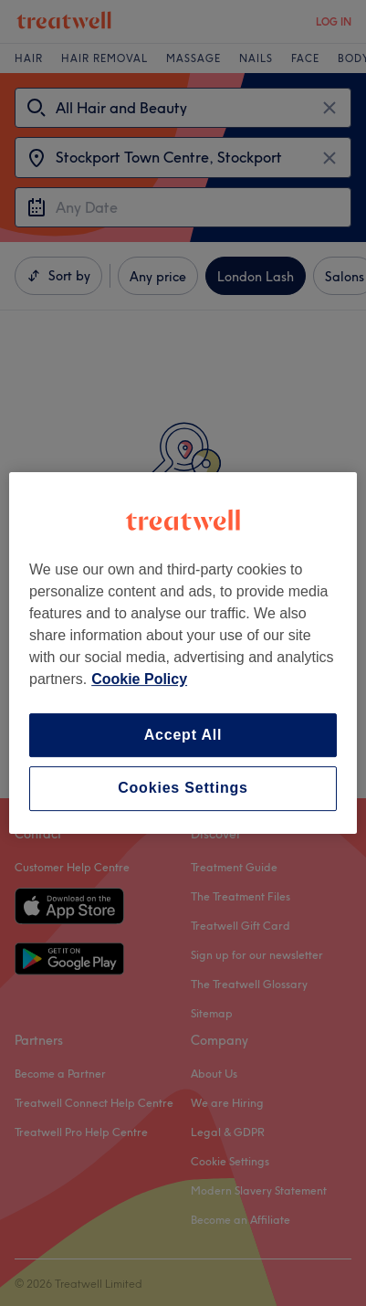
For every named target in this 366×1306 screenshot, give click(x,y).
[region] (183, 653)
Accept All (183, 735)
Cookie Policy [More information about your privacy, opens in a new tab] (139, 679)
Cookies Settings (183, 788)
